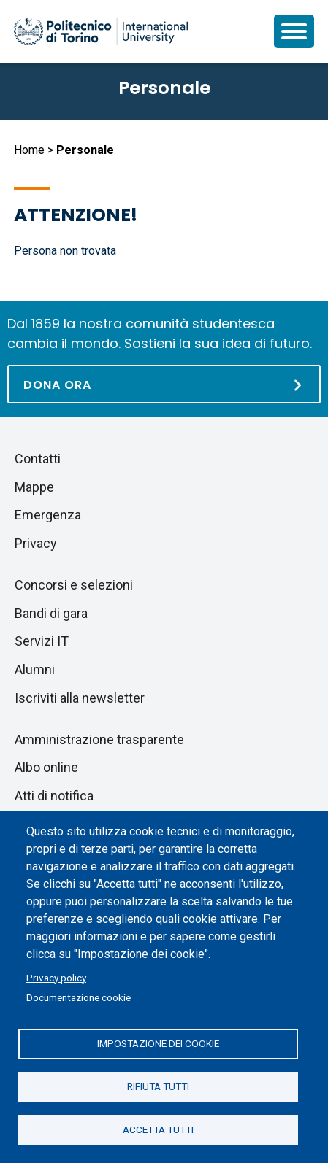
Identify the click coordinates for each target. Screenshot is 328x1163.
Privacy (36, 543)
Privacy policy (56, 978)
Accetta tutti (158, 1129)
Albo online (46, 767)
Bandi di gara (51, 613)
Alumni (35, 669)
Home (29, 150)
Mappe (34, 487)
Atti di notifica (54, 795)
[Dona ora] (164, 384)
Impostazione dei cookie (158, 1043)
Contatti (38, 458)
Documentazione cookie (78, 997)
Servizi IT (42, 641)
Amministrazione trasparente (99, 739)
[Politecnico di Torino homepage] (101, 31)
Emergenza (48, 514)
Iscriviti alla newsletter (80, 698)
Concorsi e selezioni (74, 584)
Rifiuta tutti (158, 1086)
